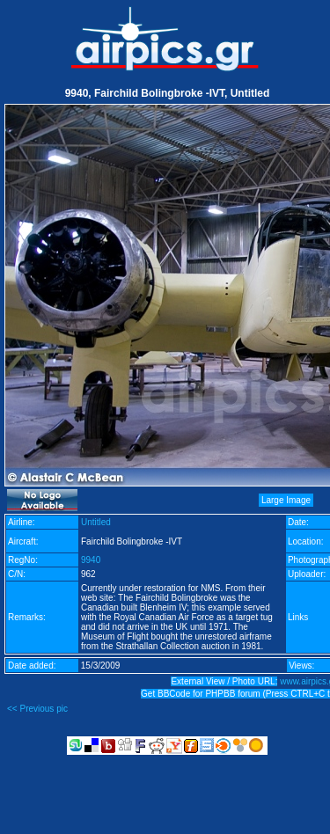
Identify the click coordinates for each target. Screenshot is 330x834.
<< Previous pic (37, 708)
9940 (90, 560)
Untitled (96, 522)
